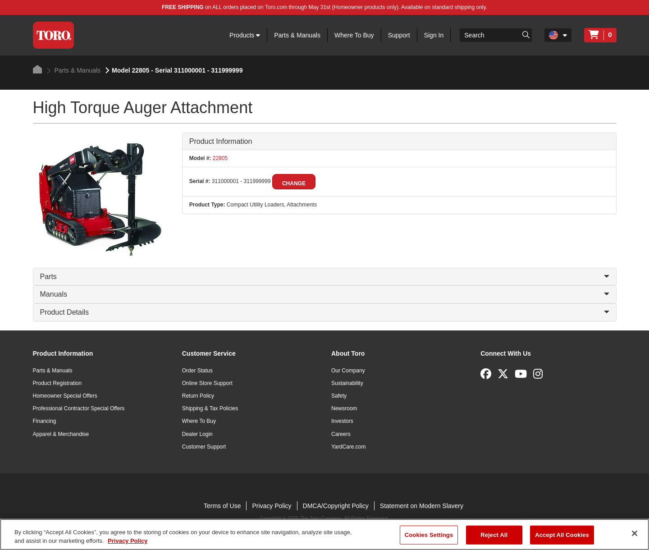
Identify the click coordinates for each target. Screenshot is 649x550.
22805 (219, 158)
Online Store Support (207, 383)
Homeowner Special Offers (65, 396)
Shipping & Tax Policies (210, 408)
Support (399, 35)
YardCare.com (348, 447)
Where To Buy (354, 35)
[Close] (634, 533)
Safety (339, 396)
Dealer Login (197, 434)
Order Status (197, 370)
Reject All (493, 535)
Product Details (324, 312)
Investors (342, 421)
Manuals (324, 294)
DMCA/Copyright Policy (336, 505)
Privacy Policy (271, 505)
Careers (341, 434)
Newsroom (344, 408)
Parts (324, 276)
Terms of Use (222, 505)
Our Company (348, 370)
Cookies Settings (429, 535)
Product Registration (57, 383)
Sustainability (347, 383)
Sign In (434, 35)
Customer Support (204, 447)
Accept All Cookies (562, 535)
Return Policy (198, 396)
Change (294, 183)
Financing (44, 421)
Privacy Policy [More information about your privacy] (127, 540)
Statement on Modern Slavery (421, 505)
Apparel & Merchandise (61, 434)
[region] (324, 534)
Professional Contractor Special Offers (79, 408)
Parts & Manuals (297, 35)
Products (244, 35)
